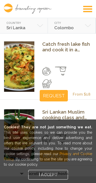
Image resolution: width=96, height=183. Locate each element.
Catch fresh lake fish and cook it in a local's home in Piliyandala (66, 46)
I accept (48, 174)
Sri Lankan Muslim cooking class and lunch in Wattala (63, 114)
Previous (7, 64)
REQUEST (54, 95)
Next (31, 64)
